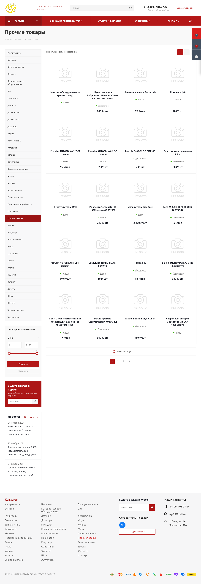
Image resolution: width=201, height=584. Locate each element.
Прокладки (47, 537)
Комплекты (11, 529)
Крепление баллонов (53, 529)
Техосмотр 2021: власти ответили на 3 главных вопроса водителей (20, 430)
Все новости (31, 417)
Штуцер (82, 555)
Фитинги (83, 550)
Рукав (8, 546)
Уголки (9, 550)
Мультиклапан (49, 533)
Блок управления (88, 504)
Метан (81, 529)
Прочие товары (87, 537)
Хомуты (9, 555)
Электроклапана (14, 559)
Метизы (9, 533)
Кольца (82, 524)
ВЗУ (80, 508)
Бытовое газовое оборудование (51, 510)
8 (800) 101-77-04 (157, 7)
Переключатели (87, 533)
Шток (44, 555)
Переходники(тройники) (19, 537)
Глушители (11, 515)
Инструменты (12, 504)
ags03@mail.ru (177, 514)
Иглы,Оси (46, 524)
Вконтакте (122, 525)
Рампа (8, 542)
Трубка (82, 546)
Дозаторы (46, 520)
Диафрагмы (11, 520)
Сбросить (23, 370)
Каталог (11, 499)
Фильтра (46, 550)
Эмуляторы (47, 559)
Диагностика (85, 515)
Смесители (47, 546)
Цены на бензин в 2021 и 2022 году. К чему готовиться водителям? (21, 471)
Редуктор (46, 542)
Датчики (46, 515)
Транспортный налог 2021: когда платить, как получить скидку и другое (22, 451)
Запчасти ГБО (12, 524)
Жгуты (81, 520)
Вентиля (9, 508)
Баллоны (46, 504)
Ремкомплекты (86, 542)
